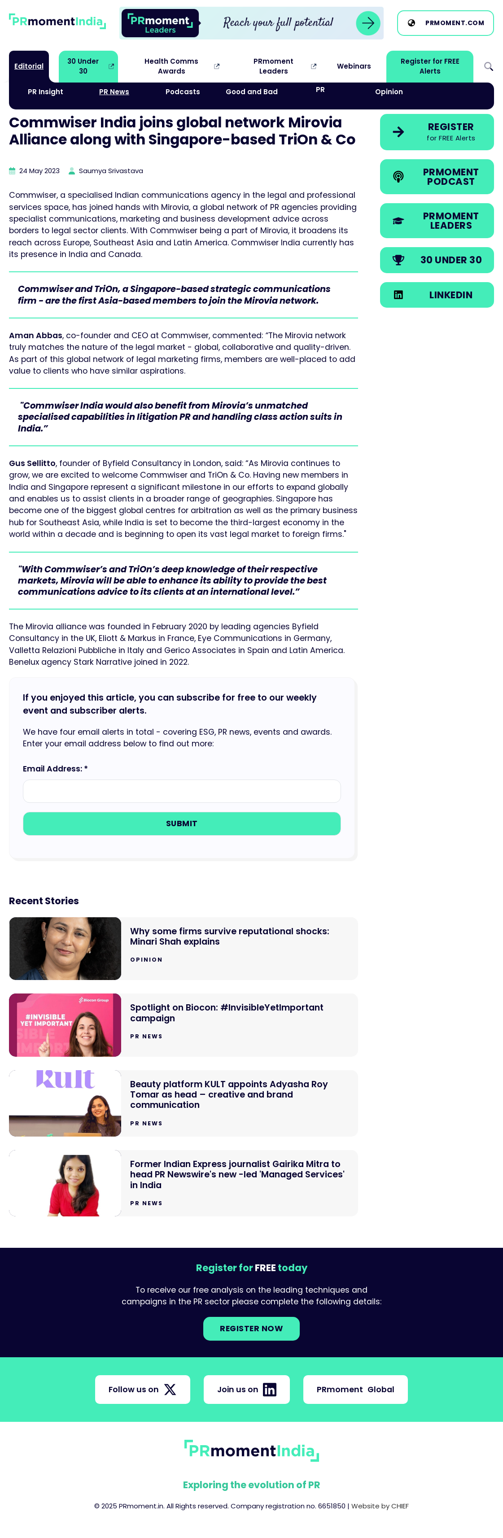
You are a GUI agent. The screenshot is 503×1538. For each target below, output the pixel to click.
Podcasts (183, 91)
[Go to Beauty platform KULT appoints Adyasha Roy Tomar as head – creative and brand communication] (183, 1103)
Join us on (246, 1389)
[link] (251, 23)
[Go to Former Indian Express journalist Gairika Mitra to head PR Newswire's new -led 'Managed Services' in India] (183, 1183)
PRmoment (355, 1389)
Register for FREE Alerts (430, 66)
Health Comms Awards (171, 66)
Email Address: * (55, 768)
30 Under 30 (83, 66)
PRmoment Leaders (273, 66)
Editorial (29, 66)
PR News (114, 91)
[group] (251, 23)
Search (488, 67)
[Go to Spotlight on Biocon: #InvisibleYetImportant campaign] (183, 1025)
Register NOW (251, 1328)
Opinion (389, 91)
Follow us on (143, 1389)
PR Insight (45, 91)
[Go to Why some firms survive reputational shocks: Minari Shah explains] (183, 948)
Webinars (354, 66)
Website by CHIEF (380, 1506)
